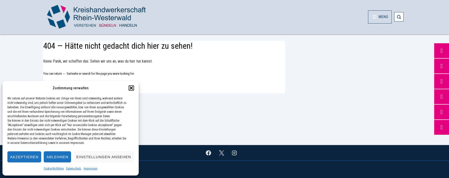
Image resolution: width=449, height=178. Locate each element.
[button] (131, 88)
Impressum (90, 168)
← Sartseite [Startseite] (70, 73)
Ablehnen (57, 157)
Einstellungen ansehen (103, 157)
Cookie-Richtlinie (54, 168)
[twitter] (221, 153)
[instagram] (234, 153)
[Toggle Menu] (380, 16)
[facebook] (208, 153)
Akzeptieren (24, 157)
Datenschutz (73, 168)
